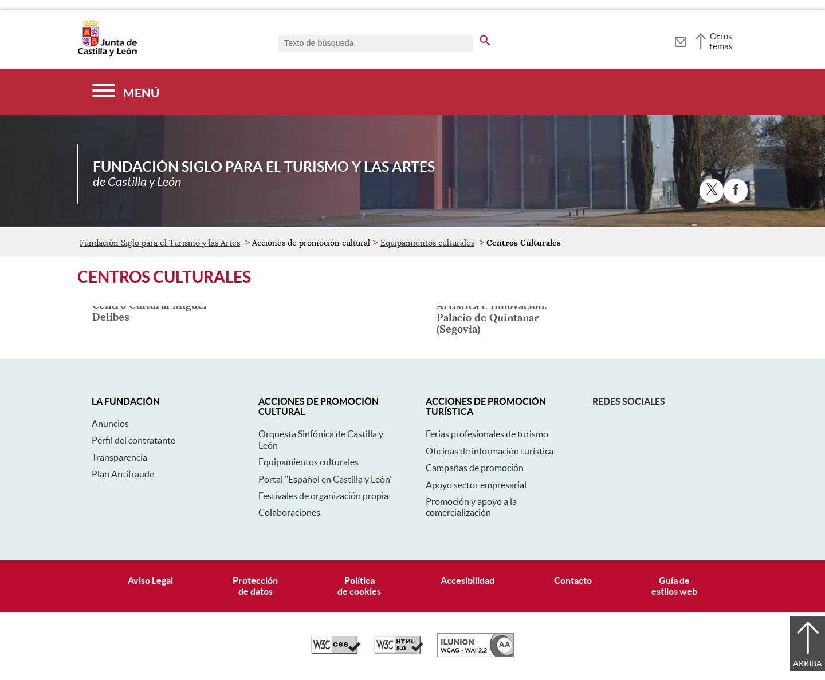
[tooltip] (680, 40)
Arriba (807, 663)
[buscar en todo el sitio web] (485, 38)
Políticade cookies (359, 585)
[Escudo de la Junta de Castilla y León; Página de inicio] (107, 54)
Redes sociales (628, 401)
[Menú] (125, 92)
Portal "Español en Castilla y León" (325, 479)
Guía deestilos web (674, 585)
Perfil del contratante (133, 440)
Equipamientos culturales (427, 243)
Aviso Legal (150, 580)
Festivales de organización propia (323, 496)
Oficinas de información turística (489, 451)
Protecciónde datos (255, 585)
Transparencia (119, 457)
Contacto (573, 580)
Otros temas (721, 41)
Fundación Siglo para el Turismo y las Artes (160, 243)
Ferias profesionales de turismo (487, 434)
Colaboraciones (289, 512)
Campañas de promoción (475, 467)
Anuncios (110, 423)
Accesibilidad (467, 580)
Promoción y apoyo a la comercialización (471, 506)
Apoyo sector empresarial (476, 485)
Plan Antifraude (123, 474)
